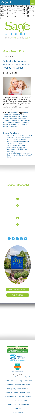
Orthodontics (13, 113)
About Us (14, 377)
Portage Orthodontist (10, 127)
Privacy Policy (19, 396)
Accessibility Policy (25, 377)
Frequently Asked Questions (18, 388)
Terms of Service (23, 400)
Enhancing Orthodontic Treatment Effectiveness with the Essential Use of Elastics (19, 155)
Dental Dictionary (12, 385)
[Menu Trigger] (32, 2)
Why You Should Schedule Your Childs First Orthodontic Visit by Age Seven (19, 136)
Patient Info (9, 396)
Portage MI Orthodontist (19, 124)
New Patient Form (17, 289)
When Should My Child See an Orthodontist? (17, 150)
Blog (20, 381)
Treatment (18, 408)
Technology (12, 400)
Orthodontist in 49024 (10, 117)
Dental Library (25, 385)
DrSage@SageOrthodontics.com (17, 221)
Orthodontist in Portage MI (18, 119)
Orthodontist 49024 (18, 115)
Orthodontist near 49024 (11, 121)
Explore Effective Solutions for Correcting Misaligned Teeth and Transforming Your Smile (18, 141)
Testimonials (12, 404)
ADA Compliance (11, 381)
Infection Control (12, 392)
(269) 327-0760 (17, 202)
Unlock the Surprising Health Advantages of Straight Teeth (16, 146)
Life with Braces (25, 392)
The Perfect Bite (23, 404)
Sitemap (29, 396)
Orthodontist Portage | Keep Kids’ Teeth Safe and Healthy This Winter (17, 64)
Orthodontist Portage (13, 123)
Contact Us (17, 295)
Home (7, 377)
